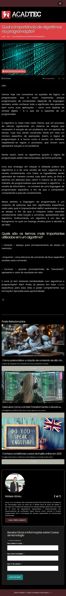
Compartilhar (49, 78)
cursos (60, 284)
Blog (8, 37)
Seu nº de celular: (14, 564)
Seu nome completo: (16, 554)
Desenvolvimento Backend (14, 71)
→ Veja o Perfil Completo (16, 520)
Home (3, 37)
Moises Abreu (13, 496)
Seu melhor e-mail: (15, 543)
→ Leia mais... (33, 368)
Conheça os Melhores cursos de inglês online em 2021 (31, 453)
